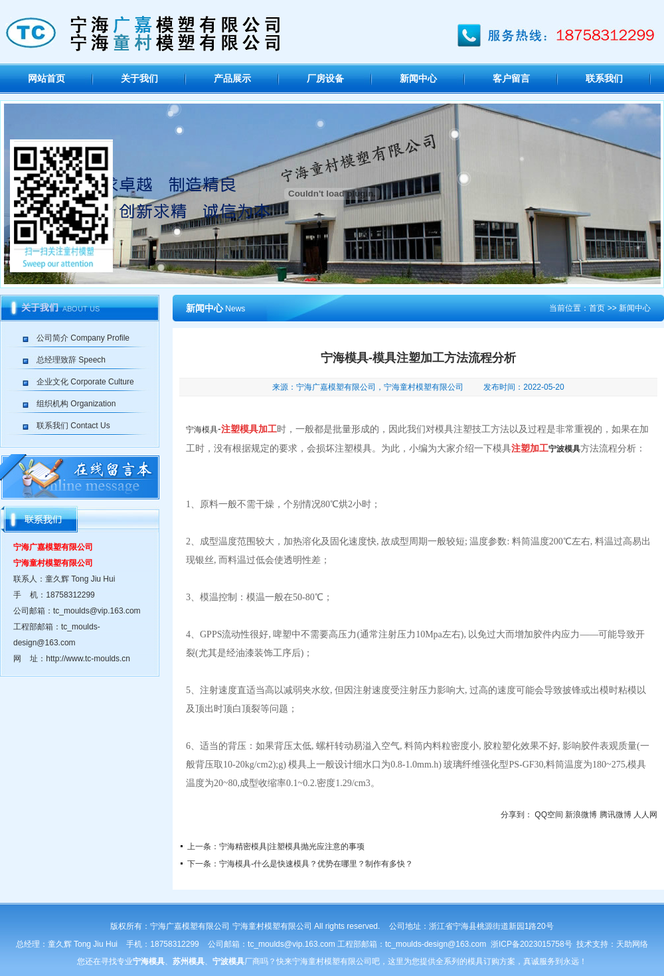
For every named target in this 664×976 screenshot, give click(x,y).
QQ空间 (549, 814)
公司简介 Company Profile (83, 338)
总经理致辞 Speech (71, 360)
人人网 (645, 814)
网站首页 (46, 79)
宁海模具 (202, 429)
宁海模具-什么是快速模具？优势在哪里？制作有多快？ (316, 863)
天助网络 (632, 944)
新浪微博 (581, 814)
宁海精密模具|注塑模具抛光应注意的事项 (292, 846)
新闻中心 (418, 79)
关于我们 (139, 79)
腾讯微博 (615, 814)
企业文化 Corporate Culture (85, 381)
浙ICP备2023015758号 (531, 944)
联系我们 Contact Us (73, 425)
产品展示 (232, 79)
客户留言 (511, 79)
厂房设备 (325, 79)
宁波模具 (564, 448)
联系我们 (604, 79)
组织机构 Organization (76, 403)
